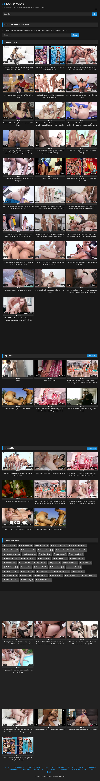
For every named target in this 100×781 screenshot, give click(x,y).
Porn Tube (26, 770)
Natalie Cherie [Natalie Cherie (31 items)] (58, 567)
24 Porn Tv (92, 767)
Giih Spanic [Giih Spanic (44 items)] (45, 558)
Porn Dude (61, 767)
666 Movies (13, 4)
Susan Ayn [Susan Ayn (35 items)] (57, 575)
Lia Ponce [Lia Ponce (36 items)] (86, 562)
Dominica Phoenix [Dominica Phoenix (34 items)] (12, 554)
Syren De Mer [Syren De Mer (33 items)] (90, 575)
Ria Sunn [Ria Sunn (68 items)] (78, 571)
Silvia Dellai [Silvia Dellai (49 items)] (41, 575)
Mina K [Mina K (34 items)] (26, 567)
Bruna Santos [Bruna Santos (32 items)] (29, 550)
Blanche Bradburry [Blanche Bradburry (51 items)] (78, 545)
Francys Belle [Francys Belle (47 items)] (11, 558)
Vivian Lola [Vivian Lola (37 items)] (28, 580)
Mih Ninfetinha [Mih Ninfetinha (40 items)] (11, 567)
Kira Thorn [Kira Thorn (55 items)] (25, 562)
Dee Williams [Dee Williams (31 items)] (80, 550)
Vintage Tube (38, 770)
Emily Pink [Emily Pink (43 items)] (46, 554)
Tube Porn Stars (13, 770)
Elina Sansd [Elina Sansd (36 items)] (30, 554)
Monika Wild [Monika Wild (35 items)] (41, 567)
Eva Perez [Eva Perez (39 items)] (61, 554)
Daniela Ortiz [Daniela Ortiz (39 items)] (63, 550)
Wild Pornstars (19, 767)
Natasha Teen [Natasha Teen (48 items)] (11, 571)
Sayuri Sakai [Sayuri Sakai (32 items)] (11, 575)
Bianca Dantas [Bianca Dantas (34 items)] (59, 545)
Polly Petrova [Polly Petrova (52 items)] (44, 571)
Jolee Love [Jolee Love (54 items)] (10, 562)
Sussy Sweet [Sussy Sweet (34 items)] (72, 575)
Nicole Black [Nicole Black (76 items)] (28, 571)
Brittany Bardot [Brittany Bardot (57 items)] (11, 550)
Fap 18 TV (72, 767)
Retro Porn (51, 770)
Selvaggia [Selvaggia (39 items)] (26, 575)
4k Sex (81, 767)
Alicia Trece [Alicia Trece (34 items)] (10, 545)
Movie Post (49, 767)
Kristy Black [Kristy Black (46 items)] (41, 562)
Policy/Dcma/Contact (79, 770)
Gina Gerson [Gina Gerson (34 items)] (60, 558)
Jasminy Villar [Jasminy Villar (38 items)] (78, 558)
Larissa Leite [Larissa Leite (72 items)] (71, 562)
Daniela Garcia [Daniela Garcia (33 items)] (46, 550)
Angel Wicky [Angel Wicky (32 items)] (26, 545)
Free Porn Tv (63, 770)
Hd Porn (7, 767)
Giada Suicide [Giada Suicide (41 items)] (28, 558)
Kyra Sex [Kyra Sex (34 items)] (55, 562)
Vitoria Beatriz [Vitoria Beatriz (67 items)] (11, 580)
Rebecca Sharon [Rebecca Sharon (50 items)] (62, 571)
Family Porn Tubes (34, 767)
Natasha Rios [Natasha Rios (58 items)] (75, 567)
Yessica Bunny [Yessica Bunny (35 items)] (44, 580)
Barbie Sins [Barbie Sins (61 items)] (42, 545)
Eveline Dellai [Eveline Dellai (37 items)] (77, 554)
